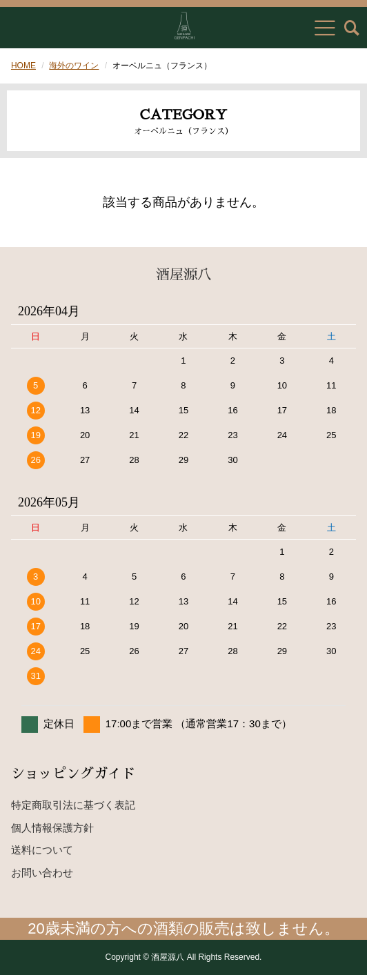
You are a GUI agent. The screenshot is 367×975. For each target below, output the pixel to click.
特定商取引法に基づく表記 (73, 805)
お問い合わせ (42, 872)
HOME (23, 65)
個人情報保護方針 (52, 828)
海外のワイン (74, 65)
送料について (42, 850)
